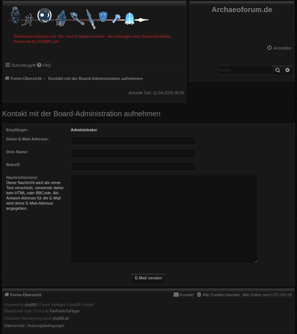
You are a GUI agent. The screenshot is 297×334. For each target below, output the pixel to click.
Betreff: (13, 164)
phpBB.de (61, 318)
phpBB (30, 305)
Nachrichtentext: (22, 177)
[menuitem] (279, 48)
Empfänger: (17, 130)
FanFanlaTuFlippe (64, 311)
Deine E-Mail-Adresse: (27, 139)
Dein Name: (17, 152)
